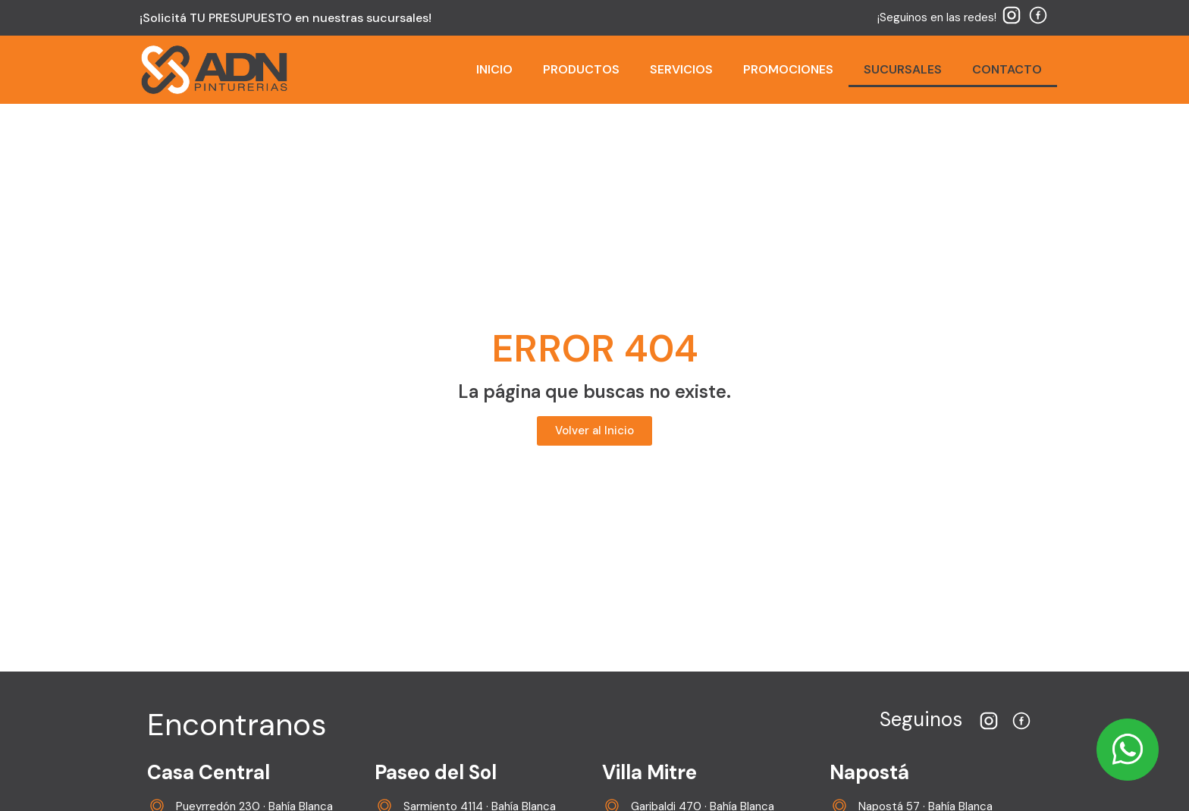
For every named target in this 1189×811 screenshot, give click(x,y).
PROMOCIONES (788, 69)
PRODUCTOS (581, 69)
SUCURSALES (903, 69)
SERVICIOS (681, 69)
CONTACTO (1007, 69)
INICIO (494, 69)
